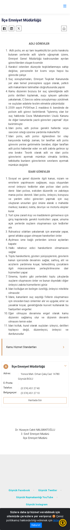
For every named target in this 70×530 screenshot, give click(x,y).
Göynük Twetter (47, 490)
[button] (35, 366)
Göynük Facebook (19, 490)
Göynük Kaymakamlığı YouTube (34, 497)
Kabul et (36, 525)
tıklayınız (58, 520)
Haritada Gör (35, 400)
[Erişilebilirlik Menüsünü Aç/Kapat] (63, 523)
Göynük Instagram (37, 504)
